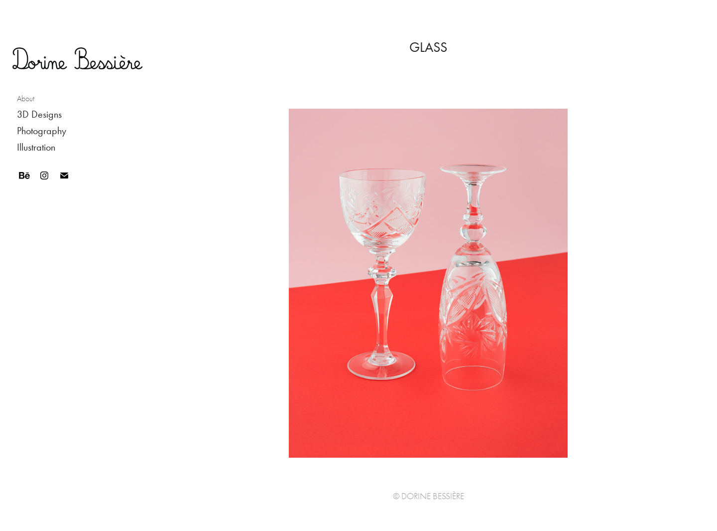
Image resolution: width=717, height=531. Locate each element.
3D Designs (39, 114)
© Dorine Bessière (428, 496)
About (25, 98)
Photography (41, 131)
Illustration (36, 147)
